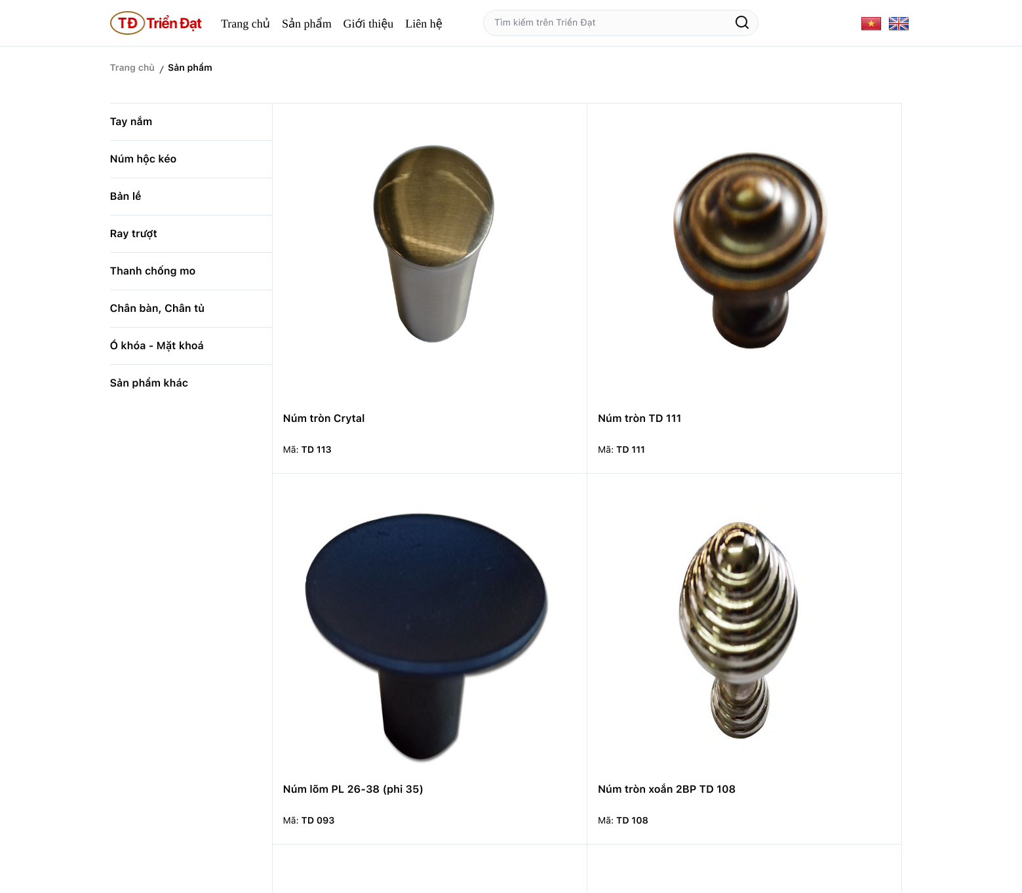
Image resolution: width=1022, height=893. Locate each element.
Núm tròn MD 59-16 (812, 693)
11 (815, 776)
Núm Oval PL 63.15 (331, 693)
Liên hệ (423, 23)
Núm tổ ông (632, 478)
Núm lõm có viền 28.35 (501, 693)
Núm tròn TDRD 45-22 (659, 693)
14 (867, 776)
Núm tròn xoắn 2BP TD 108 (830, 263)
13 (840, 776)
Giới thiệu (369, 23)
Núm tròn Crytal (324, 263)
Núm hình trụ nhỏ (486, 478)
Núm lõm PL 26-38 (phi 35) (662, 269)
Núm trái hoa (794, 478)
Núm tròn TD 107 (326, 478)
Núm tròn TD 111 (484, 263)
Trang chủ (245, 23)
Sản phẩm (307, 23)
